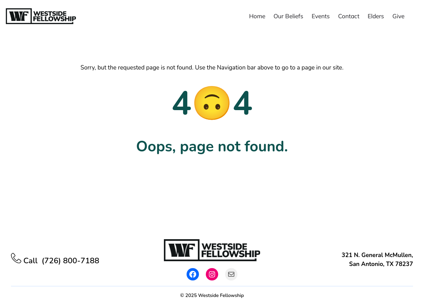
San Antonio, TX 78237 (381, 264)
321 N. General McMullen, (377, 255)
